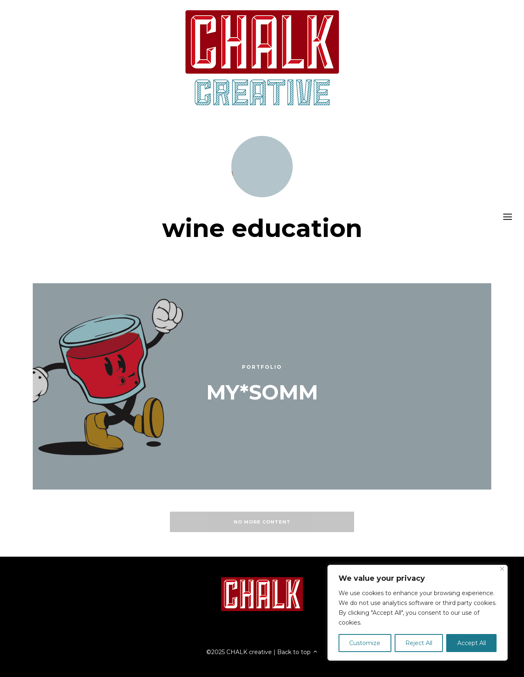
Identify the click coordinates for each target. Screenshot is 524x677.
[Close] (502, 569)
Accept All (471, 643)
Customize (364, 643)
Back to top (297, 652)
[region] (418, 613)
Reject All (418, 643)
